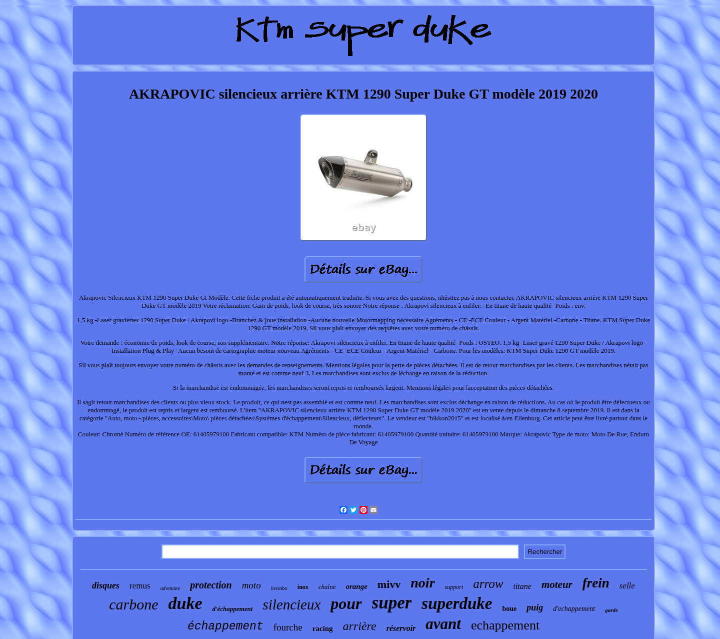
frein (596, 582)
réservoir (401, 628)
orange (357, 586)
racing (322, 628)
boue (509, 608)
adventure (170, 588)
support (454, 586)
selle (627, 585)
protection (211, 584)
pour (346, 603)
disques (106, 585)
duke (185, 603)
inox (303, 586)
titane (522, 586)
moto (251, 585)
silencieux (291, 604)
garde (611, 610)
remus (140, 585)
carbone (133, 604)
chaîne (327, 586)
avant (443, 623)
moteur (557, 584)
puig (534, 607)
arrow (488, 583)
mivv (389, 584)
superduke (457, 603)
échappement (226, 626)
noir (422, 582)
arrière (359, 625)
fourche (288, 627)
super (392, 602)
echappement (505, 625)
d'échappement (232, 608)
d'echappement (574, 608)
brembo (279, 588)
